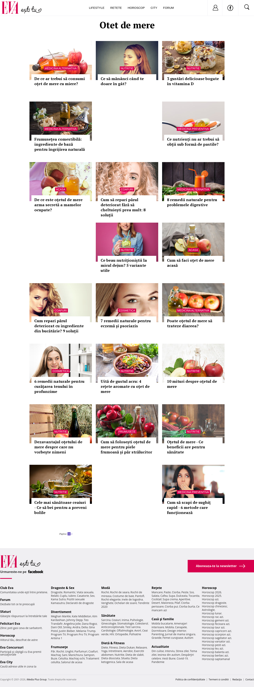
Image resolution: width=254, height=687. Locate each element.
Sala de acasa (124, 662)
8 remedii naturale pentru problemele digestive (192, 202)
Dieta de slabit (134, 655)
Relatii (55, 596)
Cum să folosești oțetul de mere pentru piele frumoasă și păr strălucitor (126, 447)
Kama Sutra (58, 599)
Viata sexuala (85, 592)
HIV (112, 634)
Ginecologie (108, 623)
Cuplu (63, 596)
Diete (104, 647)
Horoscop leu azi (212, 648)
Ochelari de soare (126, 603)
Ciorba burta (187, 606)
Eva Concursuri (11, 647)
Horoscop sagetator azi (216, 638)
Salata (155, 596)
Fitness (113, 647)
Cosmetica (127, 310)
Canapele (181, 627)
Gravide (157, 638)
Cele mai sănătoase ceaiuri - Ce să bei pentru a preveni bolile (60, 507)
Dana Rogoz (89, 623)
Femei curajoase (173, 638)
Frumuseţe (126, 431)
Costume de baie (123, 596)
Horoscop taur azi (213, 627)
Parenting (158, 634)
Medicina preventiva (193, 128)
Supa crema (170, 599)
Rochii (60, 651)
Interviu (170, 651)
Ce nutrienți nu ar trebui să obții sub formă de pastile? (193, 142)
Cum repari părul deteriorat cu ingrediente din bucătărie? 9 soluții (59, 326)
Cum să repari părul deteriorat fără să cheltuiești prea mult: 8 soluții (123, 207)
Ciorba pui (171, 606)
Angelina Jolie (72, 623)
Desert (156, 603)
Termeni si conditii (219, 679)
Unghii (69, 651)
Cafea (164, 596)
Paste (167, 592)
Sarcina (106, 620)
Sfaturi (5, 611)
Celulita (63, 658)
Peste (184, 592)
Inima (125, 620)
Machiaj (56, 655)
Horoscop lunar (212, 613)
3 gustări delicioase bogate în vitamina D (193, 81)
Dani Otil (56, 627)
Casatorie (83, 596)
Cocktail (157, 599)
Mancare (157, 592)
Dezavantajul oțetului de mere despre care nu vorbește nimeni (58, 447)
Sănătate (108, 615)
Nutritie (127, 68)
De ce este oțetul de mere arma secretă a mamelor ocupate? (58, 204)
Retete (116, 7)
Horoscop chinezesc (214, 606)
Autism (188, 638)
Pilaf (177, 603)
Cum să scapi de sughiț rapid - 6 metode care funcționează (189, 507)
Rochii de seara (119, 592)
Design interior (176, 631)
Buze (54, 658)
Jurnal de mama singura (180, 634)
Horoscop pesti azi (213, 645)
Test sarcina (132, 627)
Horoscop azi (210, 599)
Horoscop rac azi (212, 617)
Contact (249, 679)
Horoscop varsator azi (216, 641)
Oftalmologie (125, 630)
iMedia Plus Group (37, 679)
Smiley (67, 627)
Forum (168, 7)
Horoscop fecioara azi (215, 624)
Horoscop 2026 (211, 592)
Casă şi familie (163, 619)
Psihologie (136, 620)
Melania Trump (85, 631)
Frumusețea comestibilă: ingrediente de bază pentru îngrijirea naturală (59, 144)
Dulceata (181, 596)
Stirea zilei (182, 651)
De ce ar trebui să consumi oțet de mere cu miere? (59, 81)
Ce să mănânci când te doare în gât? (122, 81)
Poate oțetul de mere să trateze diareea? (189, 323)
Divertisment (61, 612)
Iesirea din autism (169, 655)
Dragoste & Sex (62, 588)
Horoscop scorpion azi (216, 634)
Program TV (58, 634)
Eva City (6, 662)
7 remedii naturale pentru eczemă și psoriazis (126, 323)
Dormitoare (159, 631)
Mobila (169, 627)
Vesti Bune (169, 658)
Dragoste (56, 592)
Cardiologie (108, 630)
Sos (191, 592)
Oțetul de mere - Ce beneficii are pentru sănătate (186, 447)
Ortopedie (121, 634)
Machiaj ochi (77, 658)
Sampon (89, 655)
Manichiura (75, 655)
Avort (137, 630)
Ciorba (176, 592)
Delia (84, 627)
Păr (53, 651)
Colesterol (141, 623)
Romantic (70, 592)
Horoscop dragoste (214, 603)
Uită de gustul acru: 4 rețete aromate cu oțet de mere (125, 386)
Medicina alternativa (60, 68)
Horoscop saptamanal (216, 659)
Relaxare (141, 647)
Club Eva (6, 588)
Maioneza (167, 603)
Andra (76, 627)
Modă (105, 588)
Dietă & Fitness (113, 643)
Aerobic (128, 651)
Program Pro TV (77, 634)
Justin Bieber (67, 631)
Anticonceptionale (112, 627)
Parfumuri (81, 651)
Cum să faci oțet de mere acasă (190, 263)
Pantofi (139, 596)
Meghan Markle (61, 616)
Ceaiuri (116, 620)
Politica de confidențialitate (190, 679)
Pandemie (158, 662)
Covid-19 (182, 658)
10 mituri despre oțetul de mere (192, 384)
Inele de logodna (132, 599)
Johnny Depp (74, 620)
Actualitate (160, 646)
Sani (64, 655)
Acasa (60, 189)
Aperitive (184, 599)
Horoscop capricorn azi (216, 631)
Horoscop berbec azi (215, 655)
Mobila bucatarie (162, 623)
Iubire (72, 596)
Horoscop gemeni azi (215, 620)
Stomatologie (125, 623)
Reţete (157, 588)
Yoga (104, 651)
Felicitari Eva (10, 623)
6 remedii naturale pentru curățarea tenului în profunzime (59, 386)
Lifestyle (96, 7)
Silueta (125, 658)
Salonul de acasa (71, 662)
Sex (92, 596)
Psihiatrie (135, 634)
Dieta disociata (110, 658)
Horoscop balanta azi (215, 652)
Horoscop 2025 (211, 596)
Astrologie (208, 610)
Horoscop (136, 7)
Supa (172, 596)
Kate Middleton (81, 616)
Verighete (107, 603)
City (154, 7)
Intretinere (115, 651)
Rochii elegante (111, 599)
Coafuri (127, 189)
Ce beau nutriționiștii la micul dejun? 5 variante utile (124, 265)
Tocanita (193, 596)
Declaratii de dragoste (80, 603)
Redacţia (237, 679)
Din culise (158, 651)
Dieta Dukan (127, 647)
